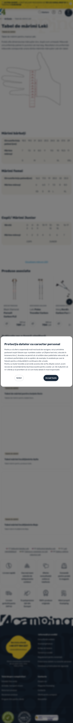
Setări (19, 378)
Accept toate (51, 378)
